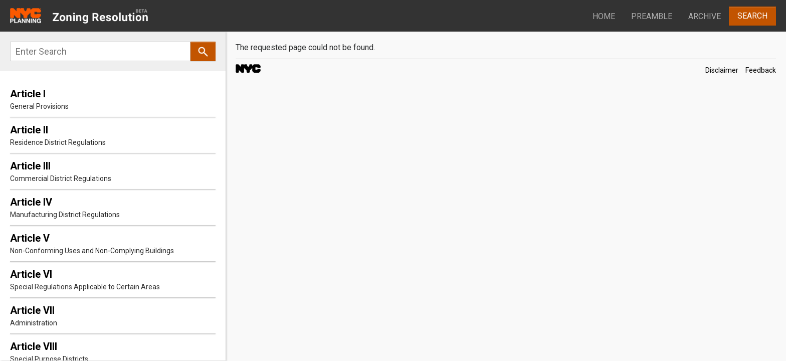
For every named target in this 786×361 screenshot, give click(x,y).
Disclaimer (721, 70)
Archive (704, 16)
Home (604, 16)
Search (752, 16)
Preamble (651, 16)
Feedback (760, 70)
